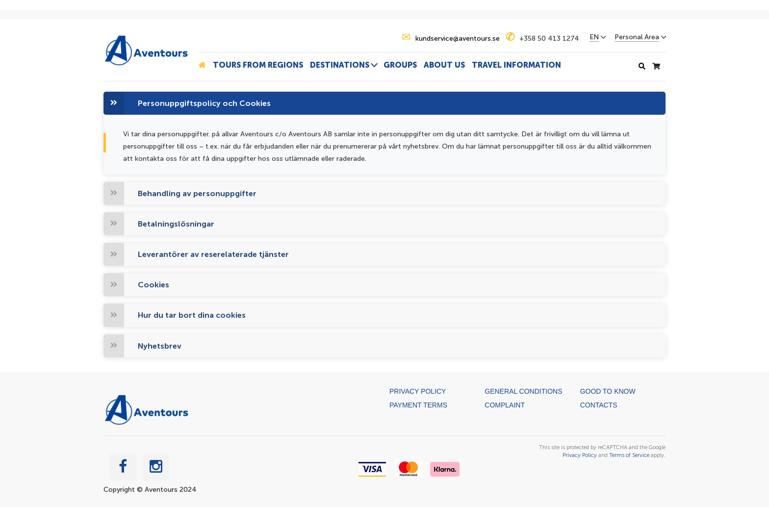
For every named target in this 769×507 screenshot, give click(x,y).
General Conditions (523, 391)
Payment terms (418, 405)
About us (444, 65)
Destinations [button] (339, 65)
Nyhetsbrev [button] (159, 346)
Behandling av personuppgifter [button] (197, 193)
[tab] (384, 103)
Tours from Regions (258, 65)
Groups (400, 65)
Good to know (608, 391)
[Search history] (642, 66)
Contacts (598, 405)
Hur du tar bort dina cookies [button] (192, 315)
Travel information (516, 65)
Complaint (505, 405)
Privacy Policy (417, 391)
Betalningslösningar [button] (176, 223)
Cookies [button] (153, 284)
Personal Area (637, 37)
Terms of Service (629, 455)
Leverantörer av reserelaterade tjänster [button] (213, 254)
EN (594, 37)
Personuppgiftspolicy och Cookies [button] (204, 103)
